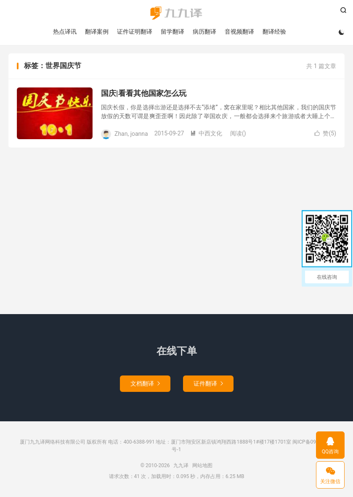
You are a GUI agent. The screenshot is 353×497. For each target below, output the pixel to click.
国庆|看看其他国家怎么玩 (143, 93)
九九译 (176, 13)
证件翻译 (208, 383)
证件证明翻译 (134, 31)
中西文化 (206, 133)
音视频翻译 (239, 31)
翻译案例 (97, 31)
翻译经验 (274, 31)
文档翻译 (145, 383)
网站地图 (202, 465)
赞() (325, 133)
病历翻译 (204, 31)
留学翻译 (172, 31)
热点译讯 (65, 31)
